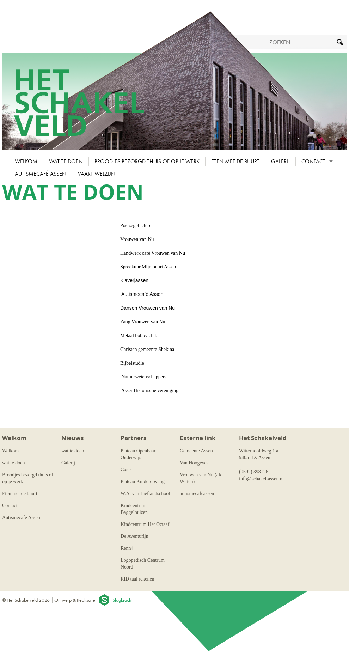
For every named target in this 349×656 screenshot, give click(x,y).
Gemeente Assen (196, 451)
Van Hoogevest (195, 463)
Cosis (126, 469)
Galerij (280, 161)
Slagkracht (122, 600)
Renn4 (127, 548)
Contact (313, 161)
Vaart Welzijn (96, 173)
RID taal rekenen (137, 579)
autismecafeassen (197, 493)
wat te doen (66, 161)
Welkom (26, 161)
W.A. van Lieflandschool (145, 493)
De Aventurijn (134, 536)
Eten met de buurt (235, 161)
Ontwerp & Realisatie (74, 600)
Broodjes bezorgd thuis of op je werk (147, 161)
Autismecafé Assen (40, 173)
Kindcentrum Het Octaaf (145, 524)
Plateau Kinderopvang (143, 481)
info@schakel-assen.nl (261, 478)
